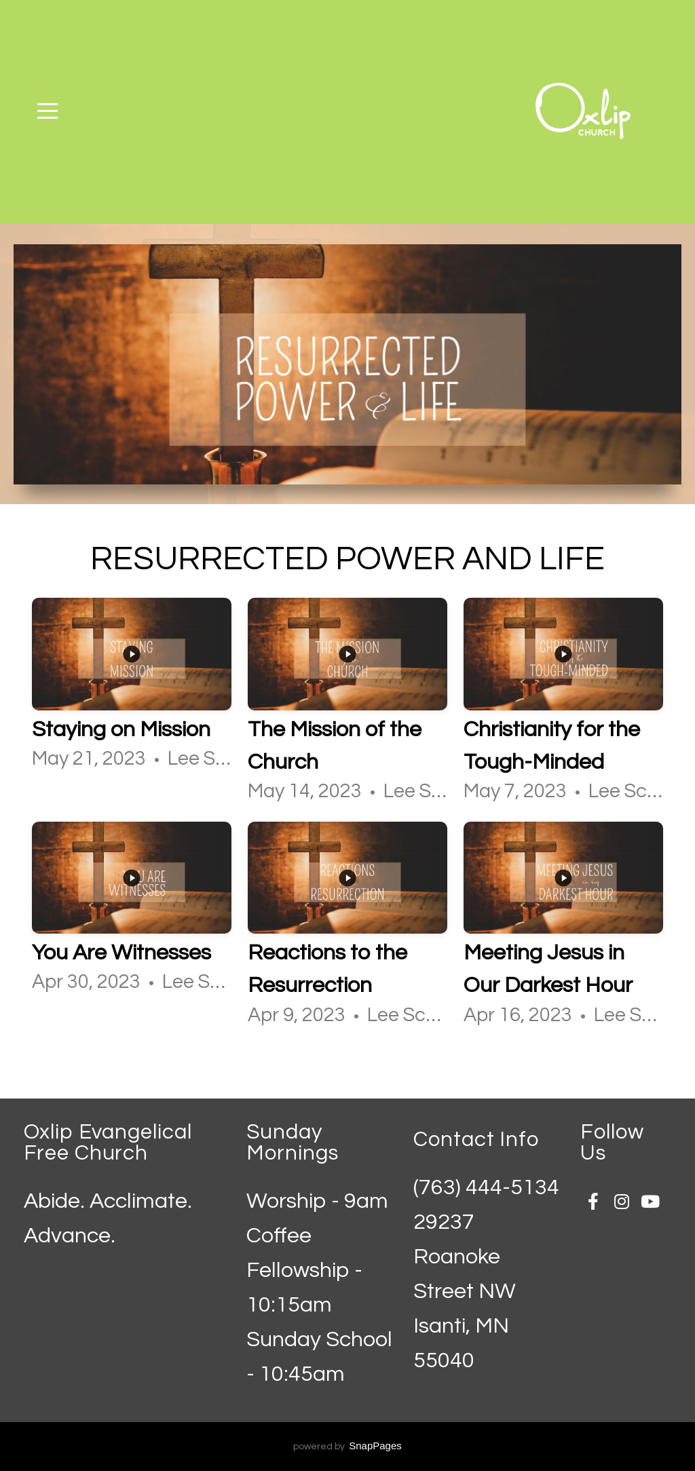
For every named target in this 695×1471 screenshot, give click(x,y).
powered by (347, 1446)
